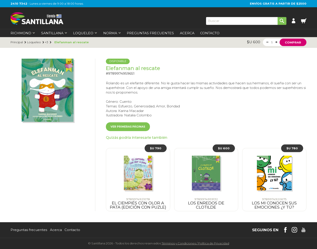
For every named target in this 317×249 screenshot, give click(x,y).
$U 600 (224, 148)
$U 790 (155, 148)
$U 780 (292, 148)
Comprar (293, 42)
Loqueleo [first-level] (85, 33)
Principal (17, 42)
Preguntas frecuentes (29, 230)
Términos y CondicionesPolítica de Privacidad (195, 243)
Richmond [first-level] (23, 33)
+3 (46, 42)
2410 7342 (19, 3)
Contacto (209, 33)
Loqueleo (34, 42)
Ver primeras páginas (128, 126)
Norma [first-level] (112, 33)
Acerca (187, 33)
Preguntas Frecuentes (150, 33)
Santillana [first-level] (54, 33)
